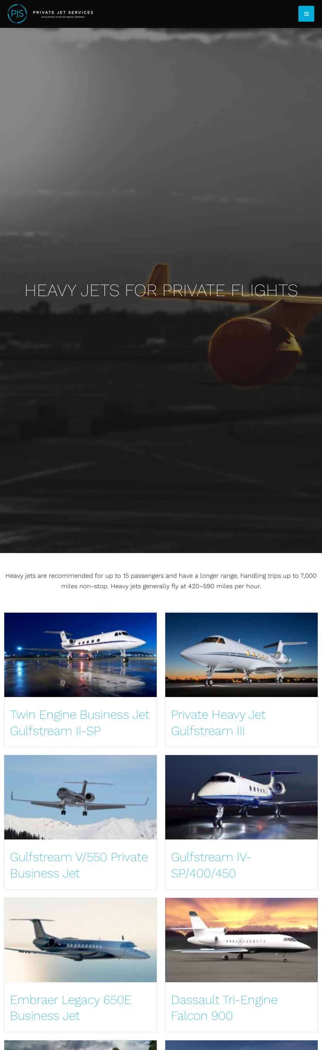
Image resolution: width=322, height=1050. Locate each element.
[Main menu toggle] (306, 14)
